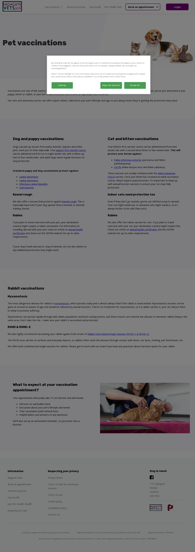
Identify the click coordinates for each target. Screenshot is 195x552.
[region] (99, 74)
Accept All (135, 85)
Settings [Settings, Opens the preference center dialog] (62, 85)
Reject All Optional (111, 85)
